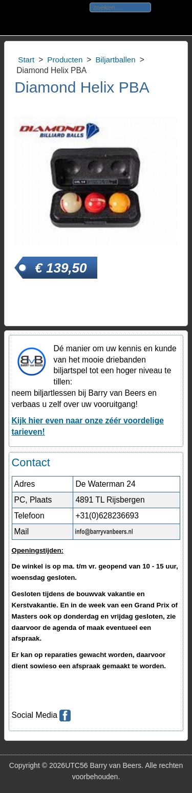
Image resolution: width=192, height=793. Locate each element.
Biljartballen (115, 59)
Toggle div (15, 18)
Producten (64, 59)
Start (26, 59)
